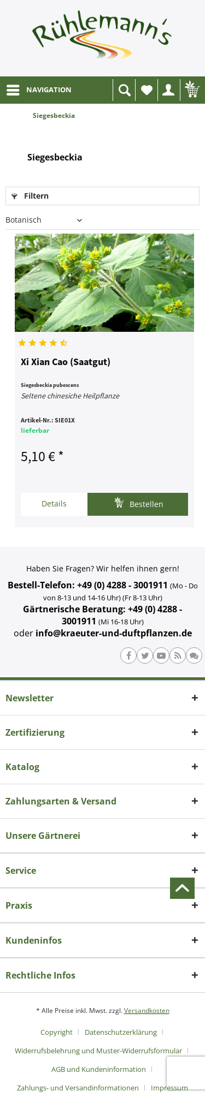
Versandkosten (146, 1010)
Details (54, 503)
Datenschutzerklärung (121, 1032)
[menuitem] (38, 90)
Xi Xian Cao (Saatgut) (65, 362)
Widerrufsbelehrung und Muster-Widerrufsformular (98, 1051)
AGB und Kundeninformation (98, 1069)
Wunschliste (149, 93)
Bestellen (138, 503)
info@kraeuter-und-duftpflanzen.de (114, 633)
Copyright (56, 1032)
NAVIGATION (39, 87)
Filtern (30, 195)
